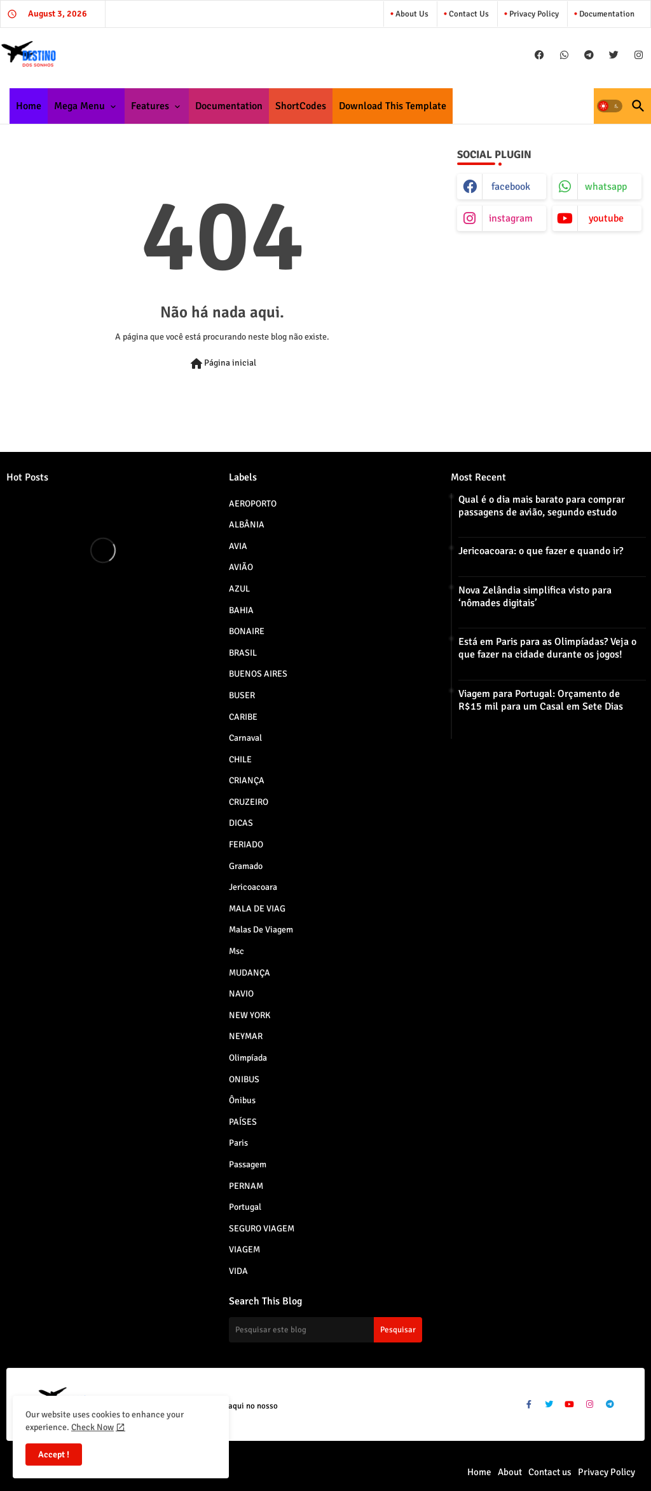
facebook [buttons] (510, 186)
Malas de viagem (326, 929)
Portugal (326, 1206)
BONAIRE (326, 631)
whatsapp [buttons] (606, 186)
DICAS (326, 822)
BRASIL (326, 652)
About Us (411, 14)
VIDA (326, 1270)
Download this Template (392, 106)
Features (150, 106)
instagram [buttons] (511, 218)
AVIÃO (326, 567)
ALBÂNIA (326, 524)
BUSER (326, 695)
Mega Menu (79, 106)
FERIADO (326, 844)
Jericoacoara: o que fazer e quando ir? (540, 551)
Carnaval (326, 737)
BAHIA (326, 610)
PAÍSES (326, 1121)
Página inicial (222, 363)
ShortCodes (300, 106)
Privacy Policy (533, 14)
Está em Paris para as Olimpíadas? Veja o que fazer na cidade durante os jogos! (547, 648)
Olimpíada (326, 1057)
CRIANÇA (326, 780)
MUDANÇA (326, 972)
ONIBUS (326, 1079)
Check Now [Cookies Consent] (92, 1427)
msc (326, 951)
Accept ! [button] (53, 1454)
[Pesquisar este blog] (301, 1329)
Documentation (605, 14)
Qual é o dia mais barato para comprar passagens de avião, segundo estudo (541, 506)
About (510, 1472)
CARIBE (326, 716)
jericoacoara (326, 886)
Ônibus (326, 1100)
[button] (609, 106)
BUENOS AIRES (326, 673)
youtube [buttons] (606, 218)
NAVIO (326, 993)
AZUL (326, 588)
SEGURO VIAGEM (326, 1228)
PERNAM (326, 1185)
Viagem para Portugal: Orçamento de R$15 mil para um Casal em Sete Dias (540, 700)
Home (28, 106)
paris (326, 1142)
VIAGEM (326, 1249)
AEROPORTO (326, 503)
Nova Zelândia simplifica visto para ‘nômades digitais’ (535, 596)
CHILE (326, 759)
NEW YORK (326, 1015)
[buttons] (539, 55)
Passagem (326, 1164)
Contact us (468, 14)
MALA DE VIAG (326, 908)
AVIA (326, 546)
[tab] (29, 106)
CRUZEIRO (326, 801)
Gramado (326, 865)
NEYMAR (326, 1036)
